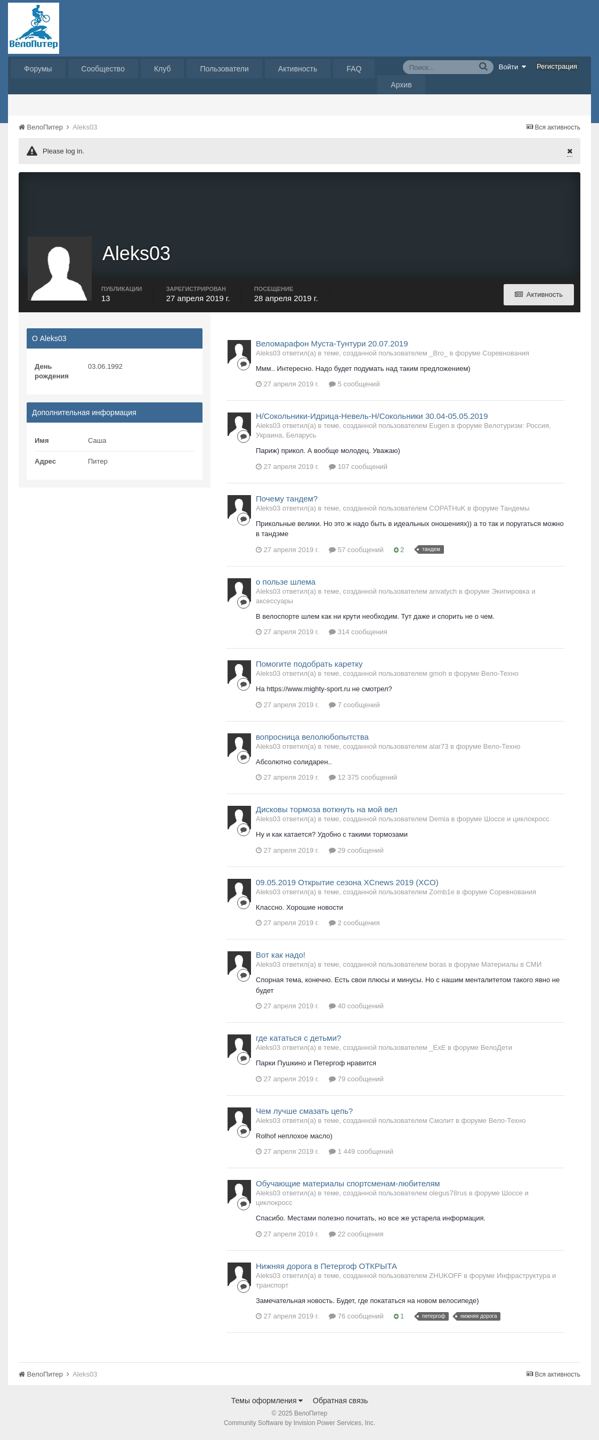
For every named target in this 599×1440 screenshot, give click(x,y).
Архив (401, 84)
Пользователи (224, 68)
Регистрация (557, 66)
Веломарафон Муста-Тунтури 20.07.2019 (332, 344)
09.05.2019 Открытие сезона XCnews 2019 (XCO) (347, 883)
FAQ (353, 68)
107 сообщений (358, 468)
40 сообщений (356, 1008)
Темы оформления (267, 1402)
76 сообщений (356, 1318)
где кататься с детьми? (298, 1039)
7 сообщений (354, 706)
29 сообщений (356, 851)
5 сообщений (354, 386)
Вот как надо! (280, 956)
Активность (298, 68)
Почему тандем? (287, 499)
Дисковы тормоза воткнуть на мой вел (327, 810)
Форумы (38, 68)
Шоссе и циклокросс (516, 820)
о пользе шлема (285, 582)
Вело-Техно (500, 675)
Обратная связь (340, 1402)
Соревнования (505, 354)
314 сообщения (358, 633)
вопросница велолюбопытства (312, 737)
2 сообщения (354, 924)
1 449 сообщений (361, 1153)
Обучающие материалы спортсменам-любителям (348, 1185)
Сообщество (103, 68)
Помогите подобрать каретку (309, 665)
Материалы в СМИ (511, 966)
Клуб (162, 68)
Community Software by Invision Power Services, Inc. (299, 1424)
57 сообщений (356, 551)
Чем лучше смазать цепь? (304, 1112)
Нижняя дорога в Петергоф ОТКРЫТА (326, 1267)
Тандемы (515, 509)
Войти (513, 66)
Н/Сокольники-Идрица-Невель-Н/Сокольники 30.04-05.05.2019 (372, 417)
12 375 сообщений (363, 779)
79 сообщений (356, 1080)
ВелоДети (496, 1049)
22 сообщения (356, 1235)
